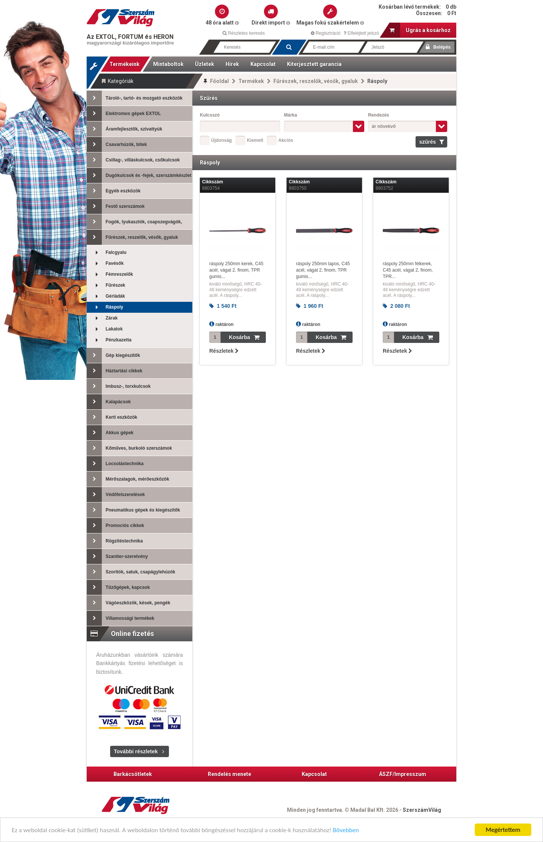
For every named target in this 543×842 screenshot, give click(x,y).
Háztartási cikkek (114, 370)
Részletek (223, 351)
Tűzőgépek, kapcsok (118, 587)
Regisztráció (326, 33)
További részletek (136, 751)
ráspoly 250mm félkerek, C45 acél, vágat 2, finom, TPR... (408, 270)
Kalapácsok (109, 401)
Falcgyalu (106, 252)
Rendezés (378, 115)
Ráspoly (105, 307)
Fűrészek (106, 285)
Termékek (251, 81)
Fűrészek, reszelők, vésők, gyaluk (315, 81)
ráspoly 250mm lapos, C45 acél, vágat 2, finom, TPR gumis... (323, 270)
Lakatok (105, 329)
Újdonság (221, 140)
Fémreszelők (110, 274)
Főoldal (219, 81)
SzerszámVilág (422, 810)
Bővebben (346, 833)
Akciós (285, 140)
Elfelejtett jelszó (361, 33)
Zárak (102, 318)
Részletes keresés (243, 33)
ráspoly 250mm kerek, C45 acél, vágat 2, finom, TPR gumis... (236, 270)
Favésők (105, 263)
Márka (290, 115)
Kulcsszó (210, 115)
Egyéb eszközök (114, 190)
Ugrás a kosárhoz (420, 30)
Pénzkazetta (109, 340)
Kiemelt (255, 140)
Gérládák (106, 296)
